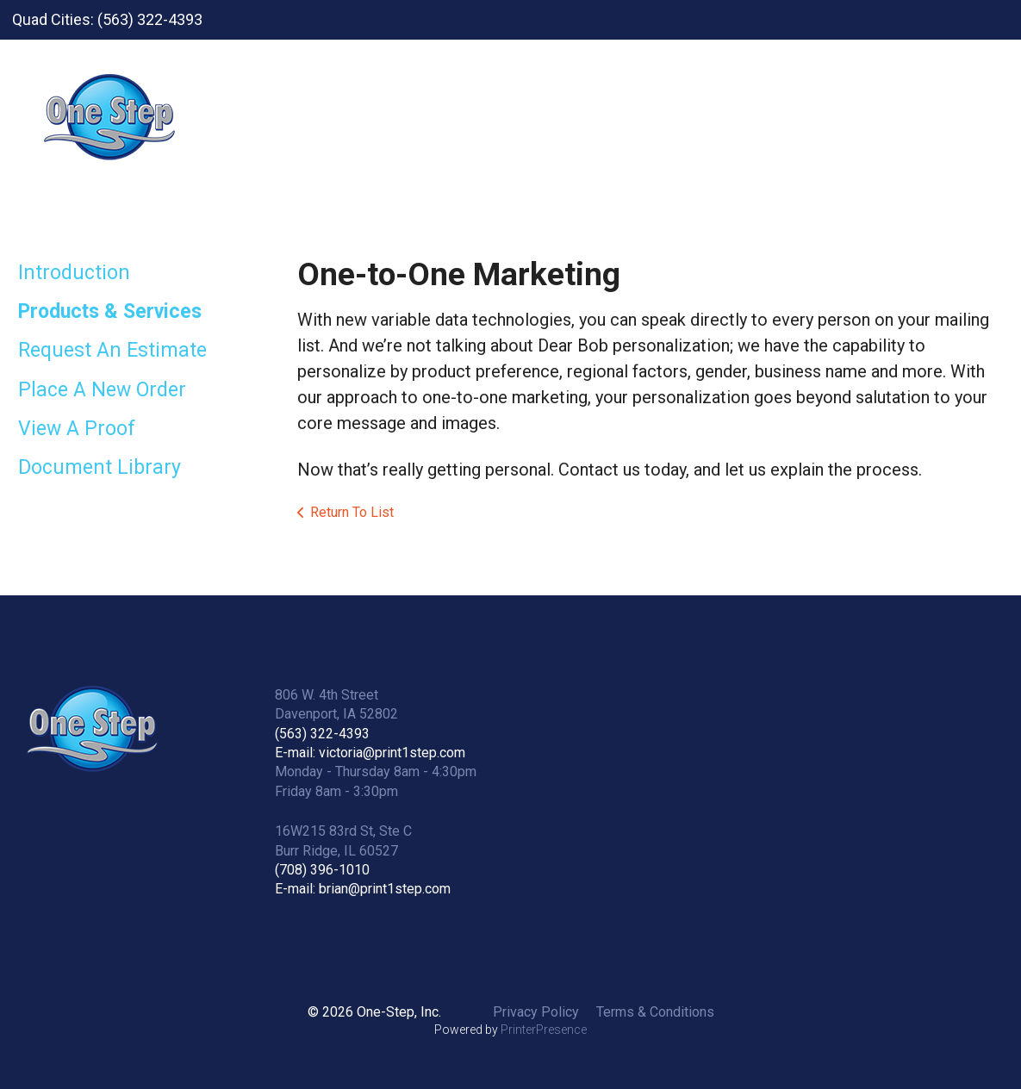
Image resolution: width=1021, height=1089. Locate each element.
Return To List (352, 512)
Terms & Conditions (655, 1012)
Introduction (74, 272)
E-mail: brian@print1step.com (363, 889)
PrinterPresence (544, 1029)
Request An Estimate (112, 350)
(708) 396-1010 (322, 870)
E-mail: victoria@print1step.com (370, 752)
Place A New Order (102, 389)
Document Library (99, 467)
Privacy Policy (536, 1012)
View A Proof (76, 428)
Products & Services (110, 311)
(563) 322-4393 (322, 733)
